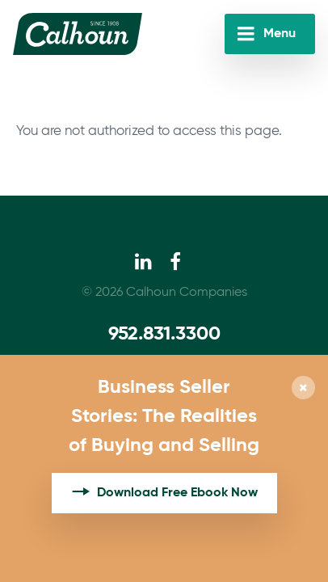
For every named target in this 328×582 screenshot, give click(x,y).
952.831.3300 (164, 334)
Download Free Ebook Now (177, 493)
